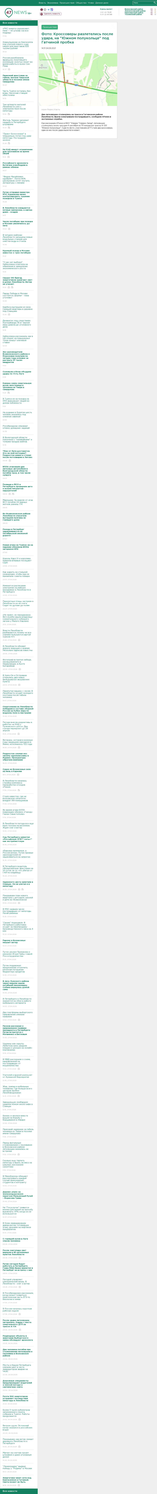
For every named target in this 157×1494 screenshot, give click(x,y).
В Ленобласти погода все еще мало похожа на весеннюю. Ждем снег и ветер (18, 827)
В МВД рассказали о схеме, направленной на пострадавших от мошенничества (18, 1064)
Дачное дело (101, 3)
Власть (42, 3)
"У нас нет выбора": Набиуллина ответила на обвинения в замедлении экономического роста (18, 267)
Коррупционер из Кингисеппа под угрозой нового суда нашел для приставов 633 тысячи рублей (18, 47)
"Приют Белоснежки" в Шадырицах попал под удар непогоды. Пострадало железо (18, 139)
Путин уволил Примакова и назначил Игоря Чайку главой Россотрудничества (18, 956)
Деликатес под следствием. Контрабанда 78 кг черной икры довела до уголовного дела (18, 325)
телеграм (48, 9)
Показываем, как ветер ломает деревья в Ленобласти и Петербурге (18, 1443)
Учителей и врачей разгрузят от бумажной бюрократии (18, 1078)
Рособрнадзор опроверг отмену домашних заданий (18, 429)
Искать (155, 3)
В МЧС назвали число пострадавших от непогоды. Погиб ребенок (18, 913)
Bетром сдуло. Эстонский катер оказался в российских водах (18, 1429)
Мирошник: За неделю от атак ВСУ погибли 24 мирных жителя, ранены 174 (18, 504)
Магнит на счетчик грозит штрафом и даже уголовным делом (18, 1456)
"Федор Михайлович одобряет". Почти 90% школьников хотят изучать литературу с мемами (18, 181)
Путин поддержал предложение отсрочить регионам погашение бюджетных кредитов (18, 970)
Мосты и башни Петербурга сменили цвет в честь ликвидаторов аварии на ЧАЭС (18, 1370)
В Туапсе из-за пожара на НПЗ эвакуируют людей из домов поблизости (18, 403)
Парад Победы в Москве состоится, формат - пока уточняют (18, 297)
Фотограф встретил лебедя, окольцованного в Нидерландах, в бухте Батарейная (18, 664)
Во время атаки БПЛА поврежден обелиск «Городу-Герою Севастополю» (18, 814)
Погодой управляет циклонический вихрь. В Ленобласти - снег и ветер (18, 1283)
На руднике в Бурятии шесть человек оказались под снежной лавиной (18, 416)
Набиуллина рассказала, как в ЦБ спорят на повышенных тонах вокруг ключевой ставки (18, 341)
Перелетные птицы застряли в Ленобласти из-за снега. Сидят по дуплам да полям (18, 605)
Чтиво (91, 3)
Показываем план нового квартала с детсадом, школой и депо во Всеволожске (18, 899)
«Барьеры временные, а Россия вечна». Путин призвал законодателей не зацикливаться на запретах (18, 855)
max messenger (51, 9)
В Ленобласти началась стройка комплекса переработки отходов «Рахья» (18, 785)
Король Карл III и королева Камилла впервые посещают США (18, 562)
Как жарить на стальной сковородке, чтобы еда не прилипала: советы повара (18, 576)
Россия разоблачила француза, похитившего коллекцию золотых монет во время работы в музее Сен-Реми (18, 64)
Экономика (52, 3)
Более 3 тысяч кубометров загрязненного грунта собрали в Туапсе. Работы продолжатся (18, 1415)
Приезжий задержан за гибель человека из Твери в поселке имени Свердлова (18, 1133)
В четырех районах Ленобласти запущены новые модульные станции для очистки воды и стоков (18, 240)
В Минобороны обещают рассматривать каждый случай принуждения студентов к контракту (18, 1181)
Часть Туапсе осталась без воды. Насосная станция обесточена (18, 95)
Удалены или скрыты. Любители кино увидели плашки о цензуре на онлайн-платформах (18, 1048)
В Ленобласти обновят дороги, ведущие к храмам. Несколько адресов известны (18, 650)
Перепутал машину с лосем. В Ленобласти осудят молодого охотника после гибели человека (18, 696)
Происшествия (67, 3)
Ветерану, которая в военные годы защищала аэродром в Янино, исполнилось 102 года (18, 744)
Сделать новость (52, 14)
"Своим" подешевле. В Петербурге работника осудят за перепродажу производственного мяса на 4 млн (18, 928)
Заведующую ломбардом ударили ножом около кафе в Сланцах (18, 1106)
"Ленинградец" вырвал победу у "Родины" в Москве (18, 1469)
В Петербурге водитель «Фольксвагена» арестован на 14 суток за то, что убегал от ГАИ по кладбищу (18, 871)
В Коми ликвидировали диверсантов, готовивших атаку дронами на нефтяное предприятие (18, 1228)
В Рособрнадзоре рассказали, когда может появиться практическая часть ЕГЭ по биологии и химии (18, 1298)
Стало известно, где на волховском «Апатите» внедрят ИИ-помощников (18, 800)
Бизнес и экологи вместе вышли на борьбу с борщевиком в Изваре (18, 1119)
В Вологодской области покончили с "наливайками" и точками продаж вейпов (18, 441)
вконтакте (45, 9)
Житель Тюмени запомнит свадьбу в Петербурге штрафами (18, 124)
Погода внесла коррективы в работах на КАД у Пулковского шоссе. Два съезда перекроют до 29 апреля (18, 728)
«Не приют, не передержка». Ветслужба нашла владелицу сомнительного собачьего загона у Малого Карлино (18, 620)
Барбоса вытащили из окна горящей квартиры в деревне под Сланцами (18, 311)
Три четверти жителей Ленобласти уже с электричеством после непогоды (18, 109)
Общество (81, 3)
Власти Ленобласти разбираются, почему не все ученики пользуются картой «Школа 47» (18, 635)
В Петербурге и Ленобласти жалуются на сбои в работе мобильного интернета (18, 1003)
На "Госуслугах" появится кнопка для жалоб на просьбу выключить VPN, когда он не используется (18, 1212)
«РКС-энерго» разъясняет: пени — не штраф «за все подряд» (18, 32)
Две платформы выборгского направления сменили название (18, 1016)
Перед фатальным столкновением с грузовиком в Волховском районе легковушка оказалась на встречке (18, 1149)
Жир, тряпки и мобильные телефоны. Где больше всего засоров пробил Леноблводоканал (18, 1091)
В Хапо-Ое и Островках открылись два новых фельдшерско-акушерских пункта (18, 680)
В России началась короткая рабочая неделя (18, 1311)
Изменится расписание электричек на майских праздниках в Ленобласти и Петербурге (18, 590)
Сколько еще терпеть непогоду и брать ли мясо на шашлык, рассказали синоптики (18, 1165)
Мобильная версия (41, 9)
